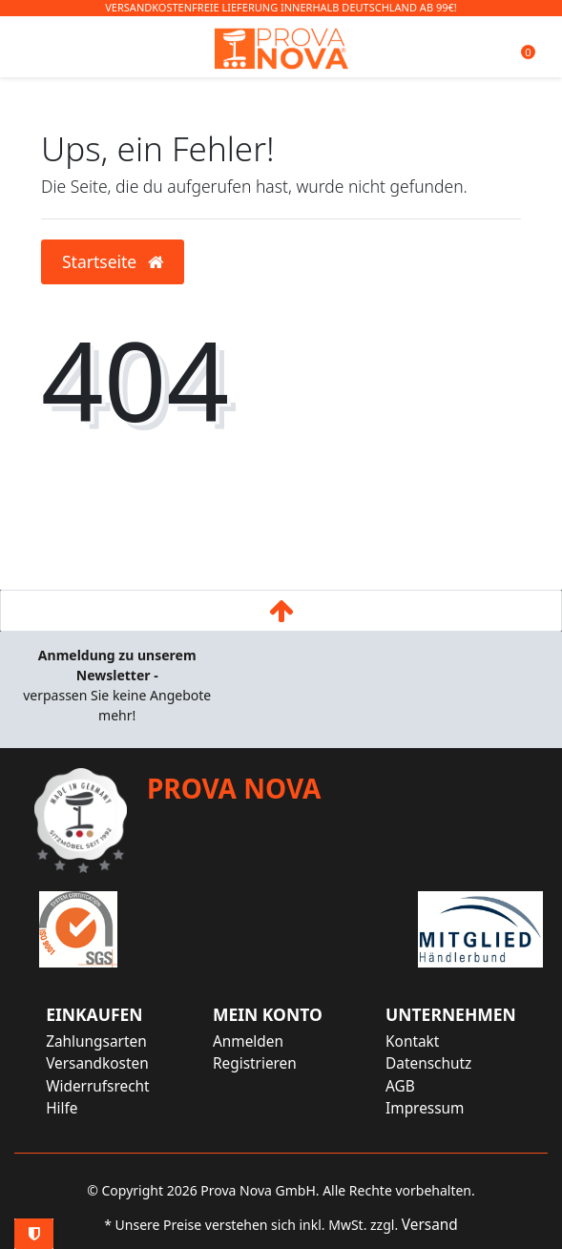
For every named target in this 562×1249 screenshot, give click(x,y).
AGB (400, 1086)
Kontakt (412, 1041)
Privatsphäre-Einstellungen (34, 1233)
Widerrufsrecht (98, 1086)
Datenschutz (428, 1063)
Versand (430, 1225)
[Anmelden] (268, 1041)
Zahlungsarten (96, 1041)
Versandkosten (97, 1063)
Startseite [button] (112, 261)
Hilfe (61, 1108)
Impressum (424, 1108)
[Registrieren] (268, 1063)
